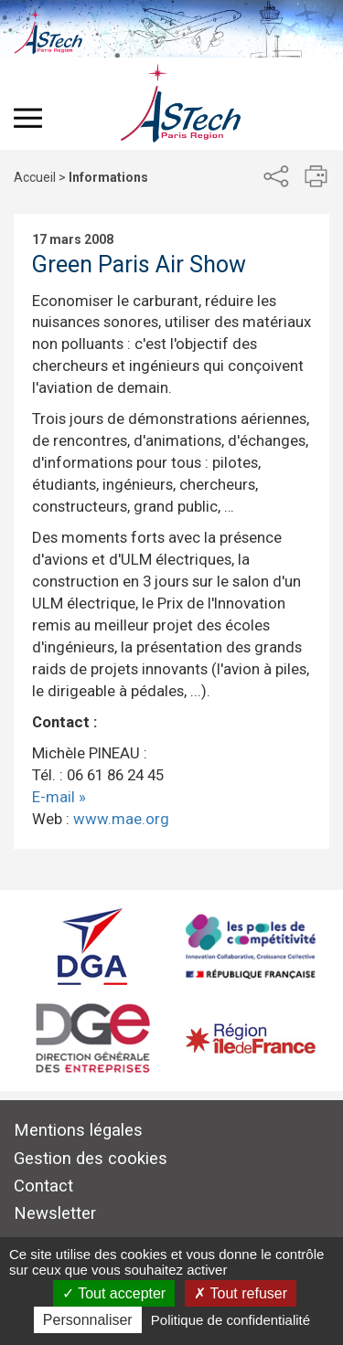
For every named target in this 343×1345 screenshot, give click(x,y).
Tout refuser (240, 1293)
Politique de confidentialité (230, 1320)
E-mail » (59, 797)
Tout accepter (114, 1293)
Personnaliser (88, 1320)
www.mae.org (121, 819)
